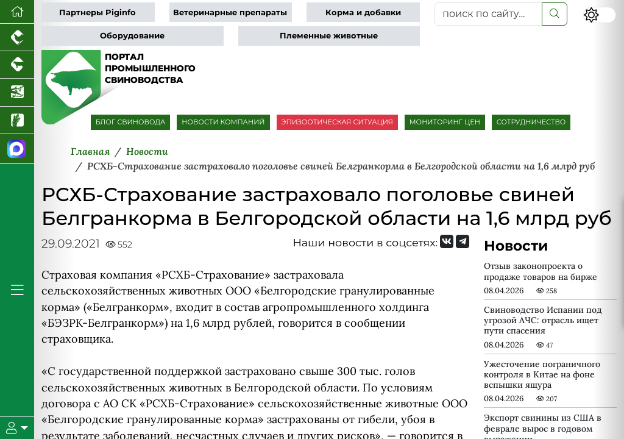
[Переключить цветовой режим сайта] (599, 15)
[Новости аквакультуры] (17, 92)
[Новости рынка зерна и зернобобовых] (17, 120)
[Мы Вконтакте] (446, 241)
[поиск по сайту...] (488, 14)
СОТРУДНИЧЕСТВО (531, 122)
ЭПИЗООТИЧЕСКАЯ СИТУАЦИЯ (337, 122)
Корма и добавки (363, 12)
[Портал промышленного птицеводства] (17, 37)
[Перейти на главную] (17, 12)
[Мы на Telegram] (462, 241)
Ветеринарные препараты (230, 12)
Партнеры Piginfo (97, 12)
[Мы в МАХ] (17, 149)
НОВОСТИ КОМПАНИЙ (223, 122)
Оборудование (132, 35)
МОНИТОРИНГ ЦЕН (445, 122)
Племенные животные (329, 35)
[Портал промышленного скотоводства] (17, 65)
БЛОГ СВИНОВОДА (131, 122)
